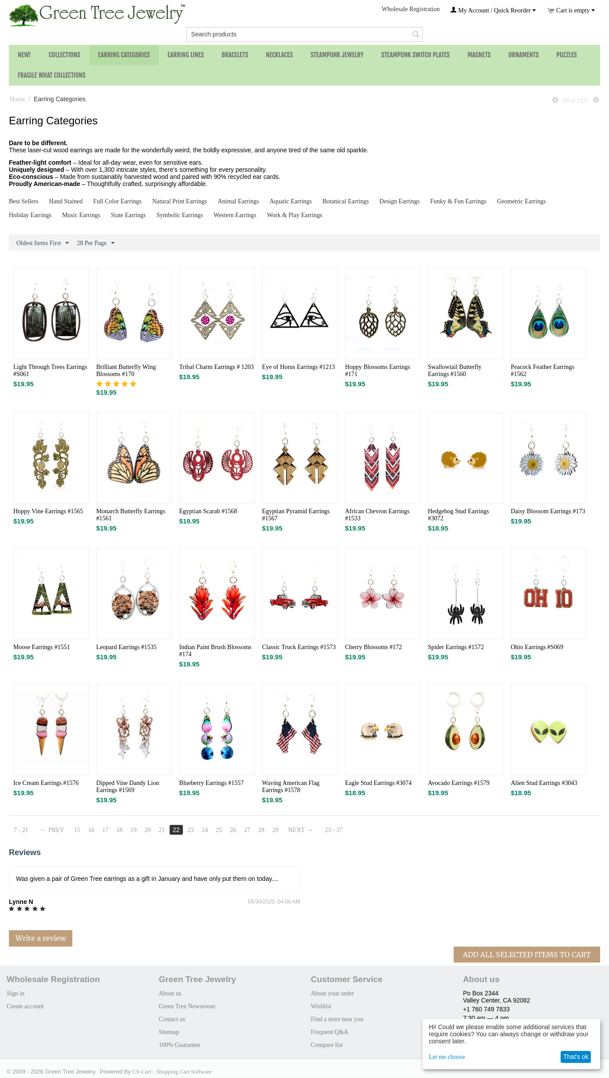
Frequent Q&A (329, 1032)
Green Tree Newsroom (187, 1006)
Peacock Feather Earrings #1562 (542, 370)
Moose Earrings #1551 (41, 647)
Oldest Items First (42, 243)
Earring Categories (124, 55)
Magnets (478, 55)
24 (205, 830)
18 (119, 830)
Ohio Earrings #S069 (537, 647)
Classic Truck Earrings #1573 (299, 647)
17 (106, 830)
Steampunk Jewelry (337, 55)
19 (133, 830)
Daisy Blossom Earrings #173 (548, 511)
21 (162, 830)
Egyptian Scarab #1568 (208, 511)
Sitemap (169, 1032)
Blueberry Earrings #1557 (211, 783)
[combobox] (304, 34)
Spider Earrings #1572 (456, 647)
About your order (332, 993)
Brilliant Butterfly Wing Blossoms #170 (126, 370)
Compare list (327, 1045)
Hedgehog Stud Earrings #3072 (458, 515)
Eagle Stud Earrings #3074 (378, 783)
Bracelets (234, 55)
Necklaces (279, 55)
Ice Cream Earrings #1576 (46, 783)
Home (17, 99)
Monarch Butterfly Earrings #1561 (131, 515)
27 (248, 830)
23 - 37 (334, 830)
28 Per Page (96, 243)
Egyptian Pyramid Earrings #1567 (295, 515)
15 (77, 830)
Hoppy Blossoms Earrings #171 (377, 370)
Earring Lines (185, 55)
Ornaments (523, 55)
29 (276, 830)
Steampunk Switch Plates (415, 55)
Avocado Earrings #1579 (459, 783)
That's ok (575, 1056)
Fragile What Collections (52, 75)
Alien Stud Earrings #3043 (544, 783)
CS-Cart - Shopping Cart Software (172, 1071)
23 (191, 830)
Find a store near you (337, 1019)
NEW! (24, 55)
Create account (25, 1006)
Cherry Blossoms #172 (373, 647)
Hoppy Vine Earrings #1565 (48, 511)
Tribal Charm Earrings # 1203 (216, 367)
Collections (64, 55)
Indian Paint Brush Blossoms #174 (215, 651)
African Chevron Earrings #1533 (377, 515)
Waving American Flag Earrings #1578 (291, 786)
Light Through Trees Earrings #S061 (50, 370)
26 (233, 830)
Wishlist (321, 1006)
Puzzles (567, 55)
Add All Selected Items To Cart (527, 954)
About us (170, 993)
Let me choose (447, 1057)
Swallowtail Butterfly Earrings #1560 (455, 370)
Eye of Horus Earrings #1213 (298, 367)
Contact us (172, 1019)
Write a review (41, 938)
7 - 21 (21, 830)
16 (91, 830)
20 (148, 830)
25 (219, 830)
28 (262, 830)
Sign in (15, 993)
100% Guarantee (180, 1045)
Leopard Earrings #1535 (126, 647)
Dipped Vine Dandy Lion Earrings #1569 (127, 786)
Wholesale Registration (411, 9)
